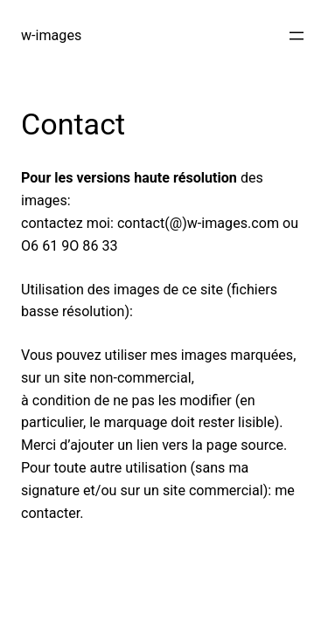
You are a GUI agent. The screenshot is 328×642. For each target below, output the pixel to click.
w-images (51, 35)
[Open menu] (296, 35)
